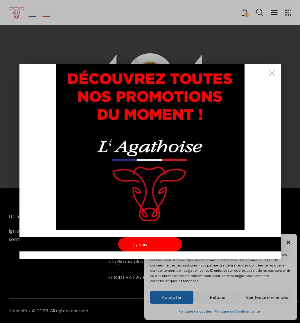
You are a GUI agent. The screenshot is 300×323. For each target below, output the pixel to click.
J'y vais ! (141, 244)
